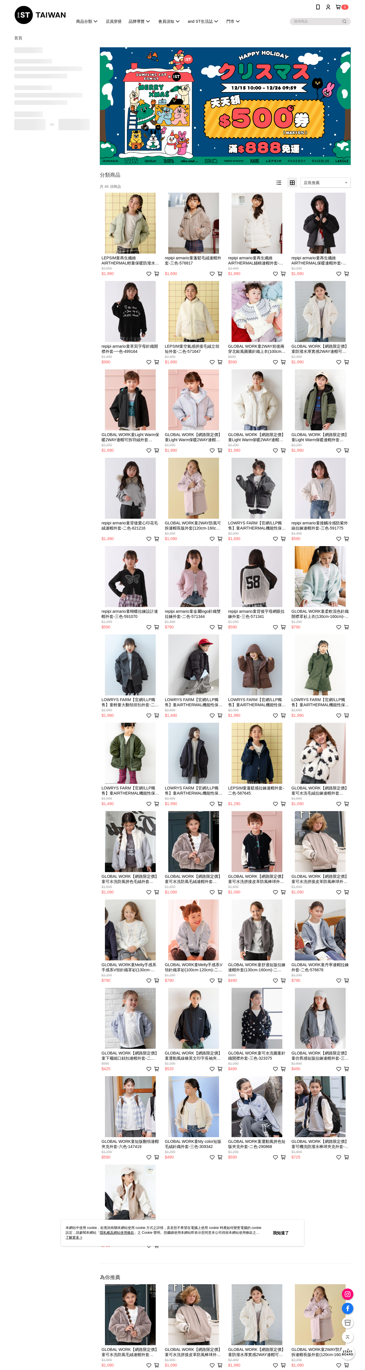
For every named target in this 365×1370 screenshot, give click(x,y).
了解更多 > (74, 1237)
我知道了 (281, 1233)
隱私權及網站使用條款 (117, 1233)
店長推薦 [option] (312, 182)
